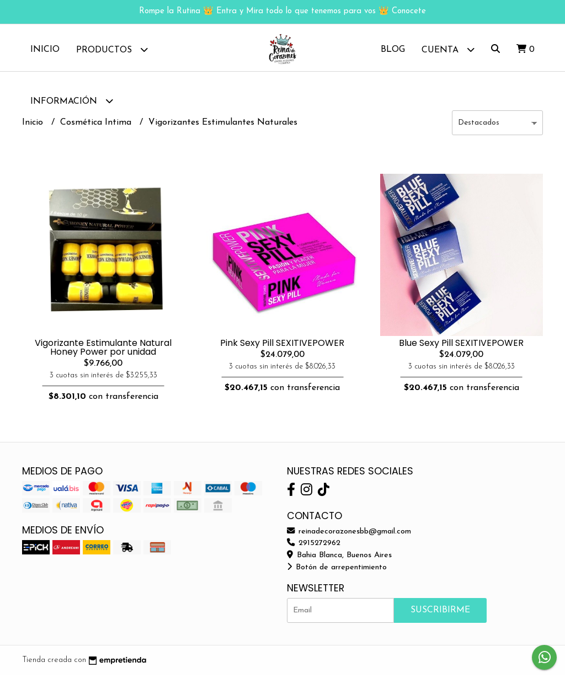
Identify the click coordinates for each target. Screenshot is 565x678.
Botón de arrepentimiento (337, 570)
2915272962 (313, 546)
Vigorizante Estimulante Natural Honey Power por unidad (103, 350)
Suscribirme (440, 612)
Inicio (45, 49)
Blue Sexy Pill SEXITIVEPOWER (461, 345)
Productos (112, 49)
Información (71, 101)
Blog (393, 49)
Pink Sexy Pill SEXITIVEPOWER (282, 345)
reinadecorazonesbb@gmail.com (349, 534)
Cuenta (448, 49)
